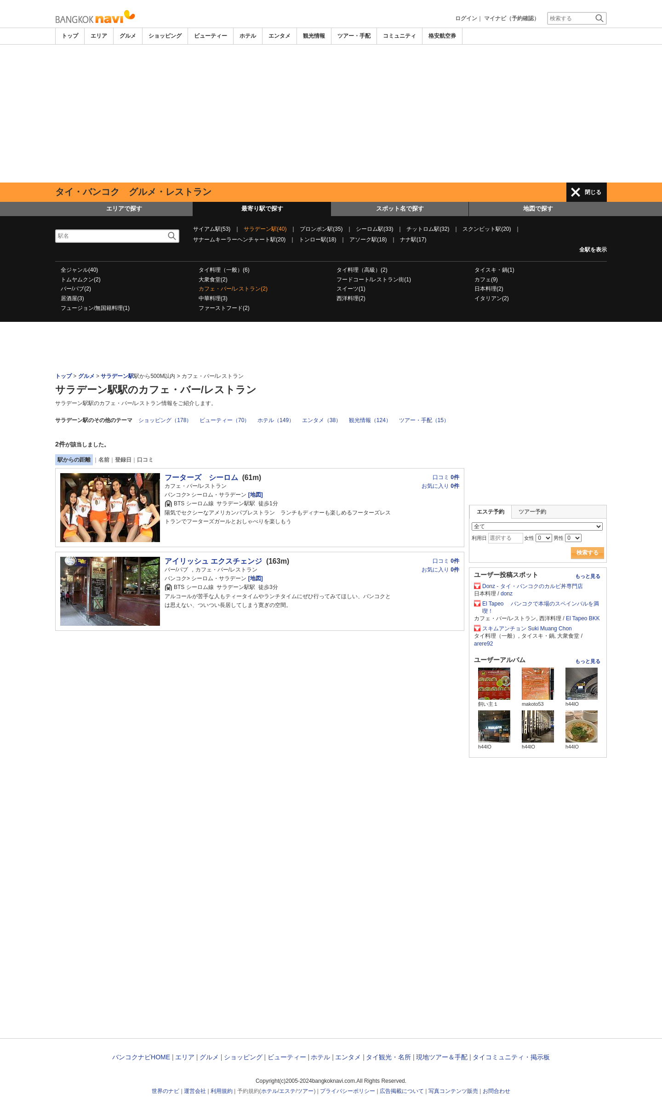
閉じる (593, 192)
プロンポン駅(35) (321, 229)
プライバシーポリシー (347, 1091)
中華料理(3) (213, 298)
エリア (99, 36)
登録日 (123, 460)
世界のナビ (165, 1091)
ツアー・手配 (354, 36)
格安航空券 (442, 36)
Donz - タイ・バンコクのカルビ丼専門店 (535, 586)
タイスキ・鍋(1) (494, 270)
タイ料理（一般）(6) (224, 270)
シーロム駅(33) (374, 229)
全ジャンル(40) (79, 270)
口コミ (145, 460)
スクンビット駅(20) (486, 229)
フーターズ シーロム (201, 477)
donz (507, 593)
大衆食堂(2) (213, 279)
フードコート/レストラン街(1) (374, 279)
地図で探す (538, 208)
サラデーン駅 (117, 376)
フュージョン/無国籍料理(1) (95, 308)
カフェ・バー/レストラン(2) (233, 289)
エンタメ (279, 36)
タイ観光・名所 (388, 1057)
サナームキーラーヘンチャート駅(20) (239, 239)
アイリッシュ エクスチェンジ (213, 561)
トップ (70, 36)
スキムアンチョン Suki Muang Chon (527, 628)
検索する (587, 552)
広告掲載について (402, 1091)
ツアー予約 (532, 512)
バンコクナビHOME (141, 1057)
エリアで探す (124, 208)
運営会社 (195, 1091)
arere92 (483, 643)
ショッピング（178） (165, 420)
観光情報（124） (370, 420)
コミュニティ (399, 36)
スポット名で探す (400, 208)
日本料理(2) (488, 289)
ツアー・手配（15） (424, 420)
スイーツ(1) (351, 289)
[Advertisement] (331, 113)
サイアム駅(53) (211, 229)
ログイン (466, 18)
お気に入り (440, 486)
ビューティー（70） (225, 420)
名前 (103, 460)
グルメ (128, 36)
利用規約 (222, 1091)
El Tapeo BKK (583, 618)
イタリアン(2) (491, 298)
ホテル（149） (275, 420)
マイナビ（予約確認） (511, 18)
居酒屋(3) (72, 298)
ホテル (248, 36)
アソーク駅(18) (368, 239)
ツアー (305, 1091)
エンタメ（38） (321, 420)
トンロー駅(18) (317, 239)
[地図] (254, 495)
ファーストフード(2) (224, 308)
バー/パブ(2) (76, 289)
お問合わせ (496, 1091)
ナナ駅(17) (413, 239)
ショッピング (165, 36)
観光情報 (314, 36)
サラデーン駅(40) (265, 229)
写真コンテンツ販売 (453, 1091)
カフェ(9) (486, 279)
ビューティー (210, 36)
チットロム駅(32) (427, 229)
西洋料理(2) (351, 298)
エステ (287, 1091)
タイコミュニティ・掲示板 (511, 1057)
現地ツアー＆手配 (442, 1057)
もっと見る (587, 576)
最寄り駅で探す (262, 208)
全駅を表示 (593, 249)
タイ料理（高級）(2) (362, 270)
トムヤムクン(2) (81, 279)
